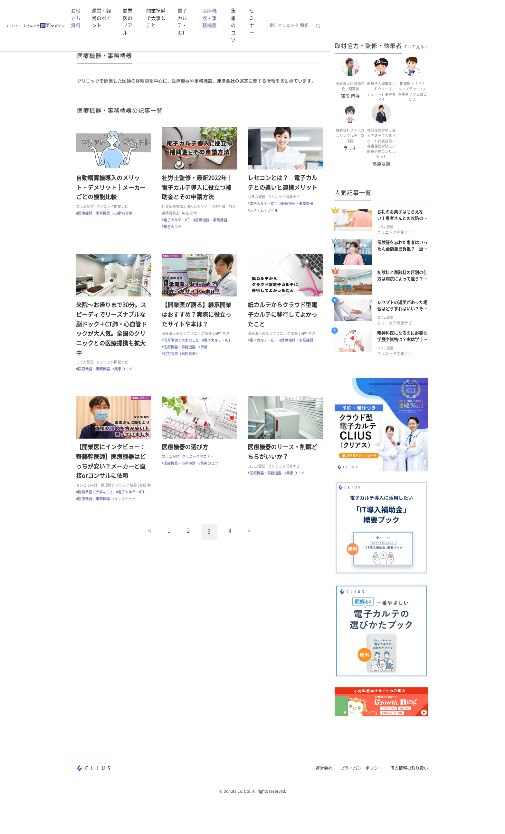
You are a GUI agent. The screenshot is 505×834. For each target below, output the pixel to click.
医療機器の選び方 (186, 453)
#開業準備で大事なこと (181, 343)
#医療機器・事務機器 (94, 214)
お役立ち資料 (125, 13)
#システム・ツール (264, 211)
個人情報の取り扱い (409, 797)
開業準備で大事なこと (259, 13)
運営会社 (324, 797)
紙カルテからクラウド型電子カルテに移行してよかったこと (283, 317)
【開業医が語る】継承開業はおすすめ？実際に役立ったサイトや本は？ (198, 317)
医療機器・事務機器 (351, 13)
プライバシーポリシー (361, 797)
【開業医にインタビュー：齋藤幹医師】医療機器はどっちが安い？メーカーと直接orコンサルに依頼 (112, 467)
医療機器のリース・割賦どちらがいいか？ (283, 457)
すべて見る (414, 47)
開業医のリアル (214, 13)
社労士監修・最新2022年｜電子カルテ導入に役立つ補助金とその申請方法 (198, 188)
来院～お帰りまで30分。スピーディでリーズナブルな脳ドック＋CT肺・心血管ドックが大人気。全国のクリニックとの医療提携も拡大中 (112, 332)
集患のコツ (391, 13)
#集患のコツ (173, 228)
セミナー (417, 13)
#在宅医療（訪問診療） (181, 357)
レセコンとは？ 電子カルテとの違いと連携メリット (283, 184)
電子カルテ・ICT (306, 13)
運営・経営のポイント (167, 13)
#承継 (203, 350)
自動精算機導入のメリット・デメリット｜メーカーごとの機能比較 (112, 188)
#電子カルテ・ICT (177, 221)
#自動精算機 (123, 214)
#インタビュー (125, 511)
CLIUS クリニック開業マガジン (108, 43)
